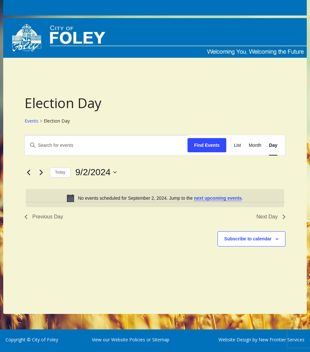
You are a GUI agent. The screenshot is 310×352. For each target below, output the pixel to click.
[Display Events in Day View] (273, 145)
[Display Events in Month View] (255, 145)
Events (31, 121)
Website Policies (128, 340)
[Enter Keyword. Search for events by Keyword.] (106, 145)
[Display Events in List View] (237, 145)
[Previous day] (28, 172)
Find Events (206, 145)
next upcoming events (218, 198)
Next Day (270, 216)
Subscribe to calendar (248, 238)
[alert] (155, 198)
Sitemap (160, 340)
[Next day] (41, 172)
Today (60, 172)
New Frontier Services (282, 340)
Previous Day (44, 216)
